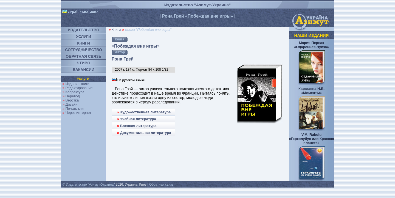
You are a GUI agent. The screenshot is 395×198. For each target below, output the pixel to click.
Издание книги (77, 84)
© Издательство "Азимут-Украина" (89, 184)
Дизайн (71, 104)
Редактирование (78, 88)
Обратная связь (161, 184)
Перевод (72, 96)
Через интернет (78, 113)
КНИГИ (83, 43)
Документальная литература (145, 133)
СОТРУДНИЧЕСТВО (83, 50)
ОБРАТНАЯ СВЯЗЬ (83, 56)
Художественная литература (145, 112)
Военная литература (138, 126)
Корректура (74, 92)
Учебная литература (138, 119)
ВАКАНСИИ (83, 69)
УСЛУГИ (83, 36)
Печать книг (75, 108)
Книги (116, 30)
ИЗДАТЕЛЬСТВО (83, 30)
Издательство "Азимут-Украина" (197, 4)
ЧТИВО (83, 63)
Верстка (72, 100)
